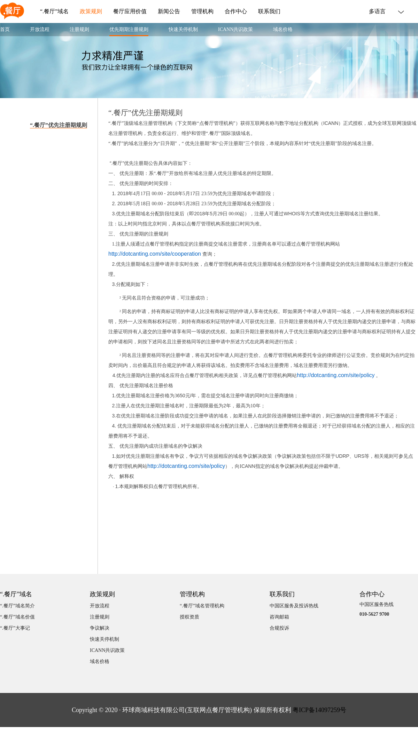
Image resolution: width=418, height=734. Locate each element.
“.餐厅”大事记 (15, 628)
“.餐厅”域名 (54, 11)
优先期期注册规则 (128, 29)
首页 (5, 29)
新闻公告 (169, 11)
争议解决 (99, 628)
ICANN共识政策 (235, 29)
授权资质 (189, 617)
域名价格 (283, 29)
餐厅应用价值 (130, 11)
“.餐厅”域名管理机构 (202, 605)
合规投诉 (279, 628)
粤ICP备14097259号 (319, 710)
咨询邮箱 (279, 617)
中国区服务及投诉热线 (294, 605)
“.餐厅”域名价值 (17, 617)
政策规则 (91, 11)
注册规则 (79, 29)
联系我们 (269, 11)
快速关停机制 (183, 29)
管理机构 (202, 11)
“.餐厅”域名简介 (17, 605)
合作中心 (236, 11)
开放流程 (39, 29)
